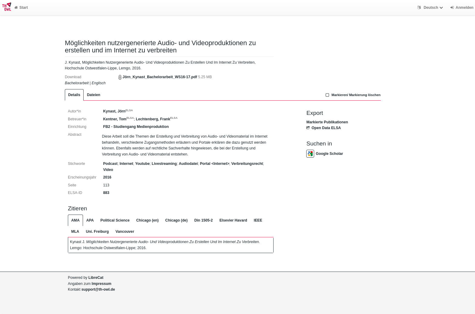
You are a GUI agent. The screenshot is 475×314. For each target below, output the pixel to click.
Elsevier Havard (233, 220)
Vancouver (124, 231)
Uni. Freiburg (97, 231)
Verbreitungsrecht (247, 164)
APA (90, 220)
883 (106, 193)
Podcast (110, 164)
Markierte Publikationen (327, 122)
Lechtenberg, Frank (157, 119)
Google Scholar (324, 154)
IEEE (258, 220)
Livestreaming (164, 164)
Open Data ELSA (323, 128)
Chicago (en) (147, 220)
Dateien (93, 95)
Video (108, 170)
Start (21, 7)
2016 (107, 177)
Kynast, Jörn (118, 111)
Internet (126, 164)
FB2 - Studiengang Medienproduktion (136, 127)
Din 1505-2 (203, 220)
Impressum (101, 284)
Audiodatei (188, 164)
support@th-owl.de (98, 289)
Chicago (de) (176, 220)
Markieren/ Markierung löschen (352, 95)
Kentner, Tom (118, 119)
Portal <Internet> (214, 164)
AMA (75, 220)
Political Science (115, 220)
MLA (75, 231)
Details (74, 95)
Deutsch (430, 7)
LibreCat (95, 278)
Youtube (142, 164)
